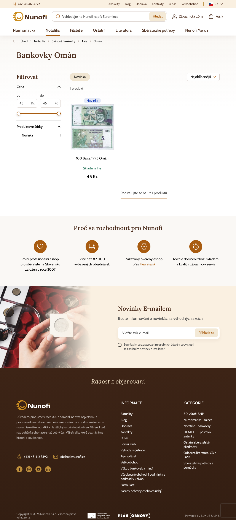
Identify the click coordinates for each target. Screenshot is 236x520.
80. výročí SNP (193, 414)
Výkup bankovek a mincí (137, 468)
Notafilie (39, 41)
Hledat (158, 16)
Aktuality (127, 414)
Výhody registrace (133, 450)
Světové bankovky (63, 41)
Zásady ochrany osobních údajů (142, 491)
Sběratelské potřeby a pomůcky (198, 465)
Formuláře (128, 485)
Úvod (24, 41)
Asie (84, 41)
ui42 (216, 516)
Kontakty (126, 432)
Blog (124, 420)
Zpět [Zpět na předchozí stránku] (15, 41)
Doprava (126, 426)
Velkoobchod (129, 462)
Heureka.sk (147, 264)
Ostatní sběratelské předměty (196, 444)
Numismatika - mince (197, 420)
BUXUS (205, 516)
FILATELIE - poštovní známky (197, 434)
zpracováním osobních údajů (159, 344)
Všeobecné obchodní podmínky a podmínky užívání (143, 477)
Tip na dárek (129, 456)
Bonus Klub (128, 444)
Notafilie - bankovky (197, 426)
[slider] (19, 113)
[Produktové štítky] (38, 127)
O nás (124, 438)
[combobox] (203, 77)
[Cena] (38, 87)
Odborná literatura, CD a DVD (199, 455)
